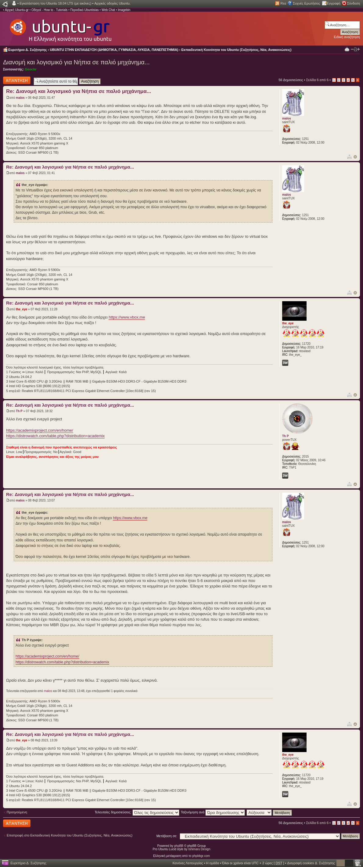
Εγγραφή (333, 3)
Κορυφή (355, 157)
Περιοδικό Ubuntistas (84, 10)
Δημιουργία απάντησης (17, 80)
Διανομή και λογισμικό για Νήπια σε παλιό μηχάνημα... (76, 62)
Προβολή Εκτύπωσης (347, 49)
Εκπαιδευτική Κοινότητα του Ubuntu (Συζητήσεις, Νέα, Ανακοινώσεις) (236, 50)
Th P (19, 411)
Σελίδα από (317, 80)
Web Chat (108, 10)
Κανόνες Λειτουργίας (187, 863)
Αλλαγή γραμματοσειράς (355, 49)
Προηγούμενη (17, 812)
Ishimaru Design (199, 849)
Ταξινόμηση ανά (213, 812)
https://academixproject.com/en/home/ (39, 430)
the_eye (21, 309)
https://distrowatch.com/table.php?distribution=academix (55, 436)
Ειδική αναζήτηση (347, 37)
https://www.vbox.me (127, 317)
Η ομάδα (212, 863)
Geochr (31, 69)
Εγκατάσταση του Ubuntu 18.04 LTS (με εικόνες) (55, 3)
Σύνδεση (353, 3)
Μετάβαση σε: (166, 836)
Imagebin (124, 10)
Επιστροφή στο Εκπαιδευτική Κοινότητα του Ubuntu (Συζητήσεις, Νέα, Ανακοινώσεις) (69, 835)
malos (20, 97)
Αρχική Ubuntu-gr (17, 10)
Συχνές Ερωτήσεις (306, 3)
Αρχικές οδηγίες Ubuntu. (112, 3)
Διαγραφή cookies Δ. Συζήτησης (311, 863)
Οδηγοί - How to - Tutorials (49, 10)
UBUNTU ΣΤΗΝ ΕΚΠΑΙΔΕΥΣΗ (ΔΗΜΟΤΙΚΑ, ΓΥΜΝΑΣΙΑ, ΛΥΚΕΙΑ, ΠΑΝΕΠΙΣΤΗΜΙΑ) (114, 50)
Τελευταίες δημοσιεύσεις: (137, 812)
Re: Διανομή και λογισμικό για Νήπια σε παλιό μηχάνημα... (78, 91)
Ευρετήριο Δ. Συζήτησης (27, 50)
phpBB (178, 845)
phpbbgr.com (201, 856)
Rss (283, 3)
